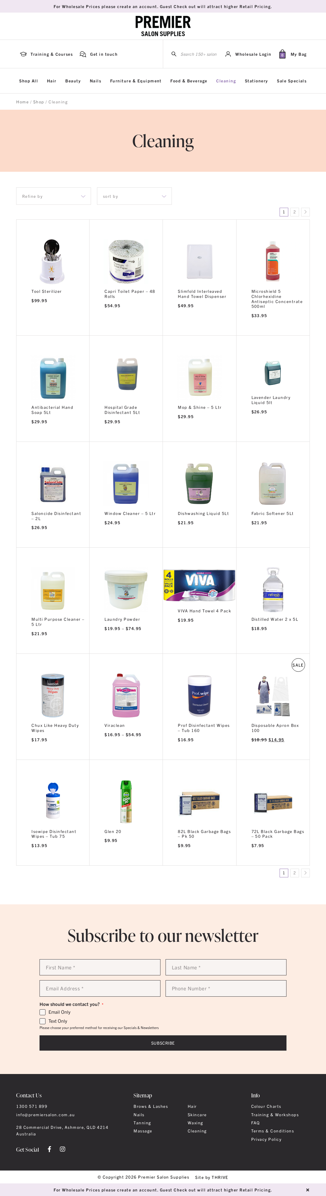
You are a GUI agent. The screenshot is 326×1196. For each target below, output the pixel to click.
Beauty (73, 80)
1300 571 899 (31, 1106)
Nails (95, 80)
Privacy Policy (266, 1139)
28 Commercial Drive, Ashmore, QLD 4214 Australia (62, 1130)
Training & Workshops (275, 1114)
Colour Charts (266, 1106)
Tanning (142, 1122)
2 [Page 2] (294, 211)
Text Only (57, 1021)
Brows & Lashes (151, 1106)
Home (22, 101)
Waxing (195, 1122)
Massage (143, 1130)
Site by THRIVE (211, 1177)
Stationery (256, 80)
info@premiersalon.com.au (45, 1114)
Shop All (28, 80)
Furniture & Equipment (136, 80)
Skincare (197, 1114)
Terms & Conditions (272, 1130)
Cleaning (226, 80)
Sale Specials (292, 80)
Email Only (59, 1012)
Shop (38, 101)
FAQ (255, 1122)
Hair (52, 80)
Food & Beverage (188, 80)
